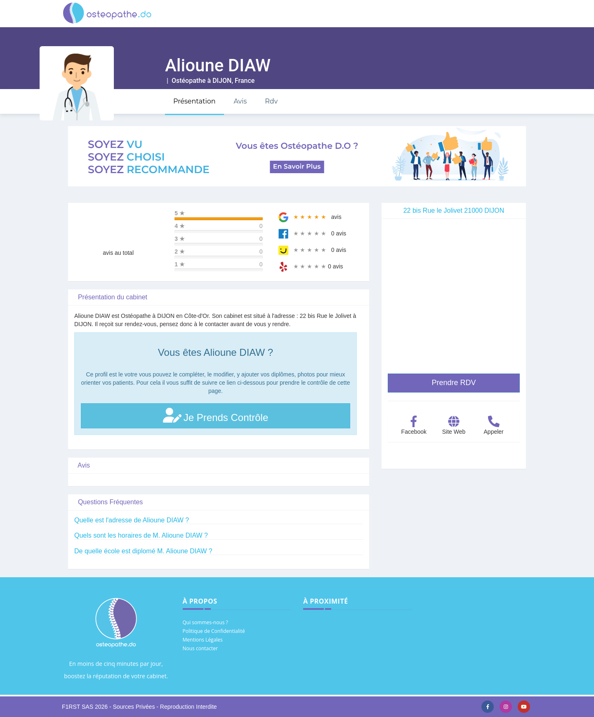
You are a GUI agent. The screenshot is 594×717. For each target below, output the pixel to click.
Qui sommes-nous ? (205, 622)
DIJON (221, 81)
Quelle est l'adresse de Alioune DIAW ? (131, 520)
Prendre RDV (453, 382)
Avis (240, 101)
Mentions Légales (203, 639)
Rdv (271, 101)
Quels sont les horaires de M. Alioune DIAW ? (141, 535)
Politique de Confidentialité (214, 631)
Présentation (194, 101)
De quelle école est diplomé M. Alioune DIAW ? (143, 551)
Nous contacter (200, 648)
